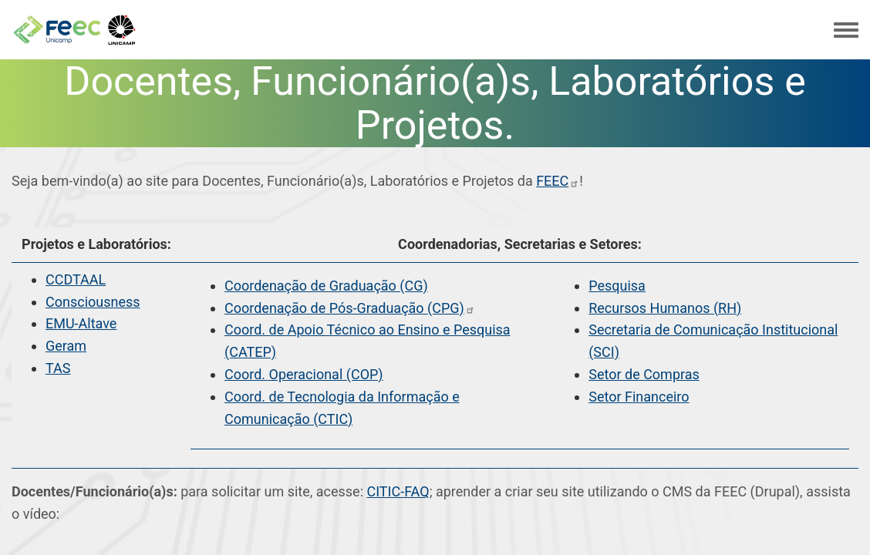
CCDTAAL (76, 279)
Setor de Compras (644, 374)
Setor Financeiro (638, 396)
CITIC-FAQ (397, 491)
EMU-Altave (81, 323)
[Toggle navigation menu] (846, 31)
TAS (58, 368)
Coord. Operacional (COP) (303, 374)
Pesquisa (617, 286)
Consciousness (93, 302)
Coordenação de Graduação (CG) (326, 286)
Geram (66, 346)
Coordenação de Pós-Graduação (349, 308)
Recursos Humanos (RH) (664, 308)
